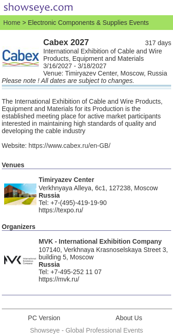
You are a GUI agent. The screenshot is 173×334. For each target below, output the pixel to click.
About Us (129, 318)
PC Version (44, 318)
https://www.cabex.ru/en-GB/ (69, 145)
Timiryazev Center (66, 179)
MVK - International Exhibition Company (100, 241)
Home (11, 22)
